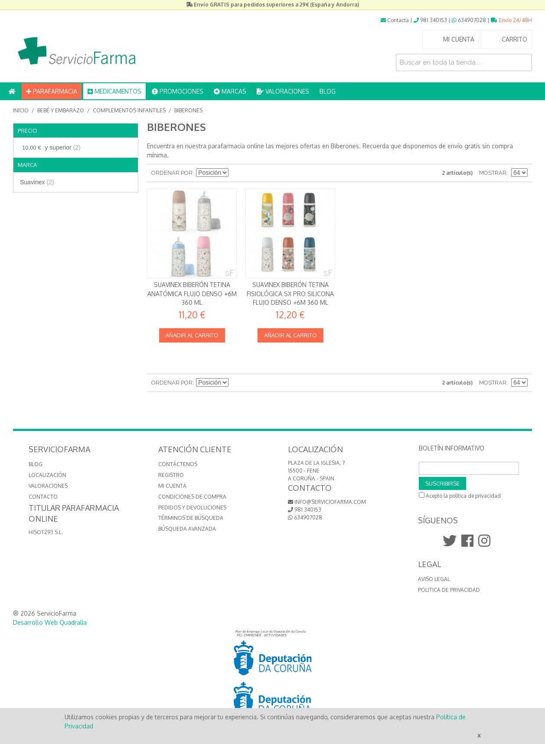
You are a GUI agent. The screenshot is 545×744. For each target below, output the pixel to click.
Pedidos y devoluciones (192, 507)
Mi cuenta (172, 486)
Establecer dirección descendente (236, 172)
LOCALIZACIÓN (47, 475)
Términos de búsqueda (190, 518)
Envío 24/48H (511, 20)
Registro (171, 475)
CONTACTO (43, 496)
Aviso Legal (434, 579)
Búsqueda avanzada (187, 528)
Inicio (21, 110)
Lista (266, 172)
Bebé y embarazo (60, 110)
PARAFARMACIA (51, 91)
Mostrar (492, 173)
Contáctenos (177, 464)
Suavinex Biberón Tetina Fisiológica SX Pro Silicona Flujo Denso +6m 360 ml (290, 293)
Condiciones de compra (192, 496)
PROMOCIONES (177, 91)
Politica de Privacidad (449, 590)
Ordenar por (172, 173)
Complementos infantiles (129, 110)
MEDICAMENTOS (114, 91)
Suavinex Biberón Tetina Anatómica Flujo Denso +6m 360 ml (192, 293)
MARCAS (230, 91)
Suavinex (37, 182)
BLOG (328, 91)
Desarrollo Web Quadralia (50, 622)
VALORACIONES (283, 91)
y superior (50, 148)
